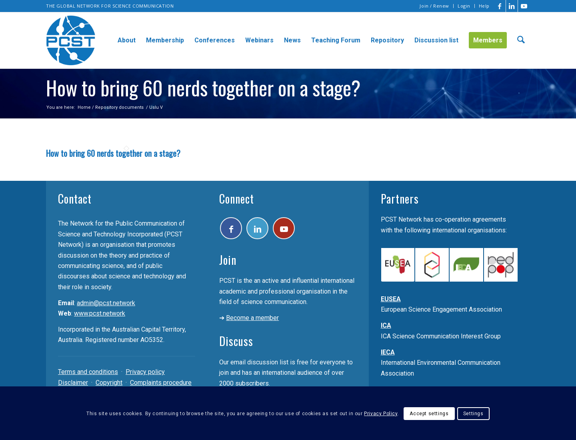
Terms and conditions (88, 372)
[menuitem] (435, 6)
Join (227, 260)
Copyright (109, 382)
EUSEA (391, 299)
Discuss (236, 341)
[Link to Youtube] (524, 6)
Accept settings (429, 413)
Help (484, 6)
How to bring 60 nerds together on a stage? (113, 153)
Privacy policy (145, 372)
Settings (473, 413)
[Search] (521, 40)
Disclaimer (73, 382)
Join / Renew (434, 6)
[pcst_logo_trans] (71, 40)
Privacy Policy (380, 413)
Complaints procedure (161, 382)
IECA (388, 352)
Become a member (252, 318)
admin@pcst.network (106, 303)
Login (464, 6)
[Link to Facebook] (500, 6)
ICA (386, 325)
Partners (400, 198)
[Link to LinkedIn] (512, 6)
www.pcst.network (99, 313)
